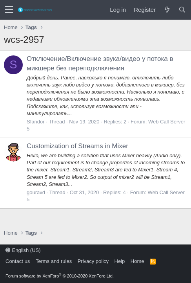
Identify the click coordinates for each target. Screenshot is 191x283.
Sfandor (36, 122)
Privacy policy (93, 261)
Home (137, 261)
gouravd (36, 192)
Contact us (17, 261)
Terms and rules (54, 261)
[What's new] (167, 9)
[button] (9, 10)
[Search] (182, 9)
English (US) (23, 250)
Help (120, 261)
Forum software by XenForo (59, 276)
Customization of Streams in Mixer (77, 146)
